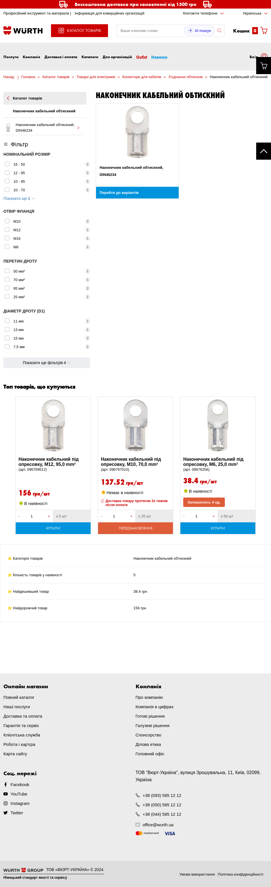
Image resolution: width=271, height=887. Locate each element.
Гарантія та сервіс (21, 725)
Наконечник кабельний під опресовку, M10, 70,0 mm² (135, 464)
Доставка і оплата (60, 56)
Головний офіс (150, 753)
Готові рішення (150, 716)
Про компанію (149, 697)
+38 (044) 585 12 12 (162, 814)
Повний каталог (18, 697)
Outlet (141, 56)
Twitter (17, 812)
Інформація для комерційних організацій (109, 13)
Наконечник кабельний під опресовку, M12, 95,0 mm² (53, 464)
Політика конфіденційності (240, 874)
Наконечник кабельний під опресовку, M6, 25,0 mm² (217, 464)
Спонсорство (148, 734)
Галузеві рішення (153, 725)
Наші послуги (16, 706)
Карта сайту (15, 753)
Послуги (11, 56)
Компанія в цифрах (155, 706)
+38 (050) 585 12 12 (162, 804)
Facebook (20, 784)
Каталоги (89, 56)
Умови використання (197, 874)
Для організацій (117, 56)
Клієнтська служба (21, 734)
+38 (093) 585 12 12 (162, 795)
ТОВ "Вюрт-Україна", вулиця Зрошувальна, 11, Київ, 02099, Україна (198, 776)
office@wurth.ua (158, 824)
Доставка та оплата (22, 716)
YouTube (19, 793)
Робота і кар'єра (19, 744)
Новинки (159, 56)
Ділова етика (148, 744)
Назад (8, 77)
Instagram (20, 803)
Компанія (31, 56)
